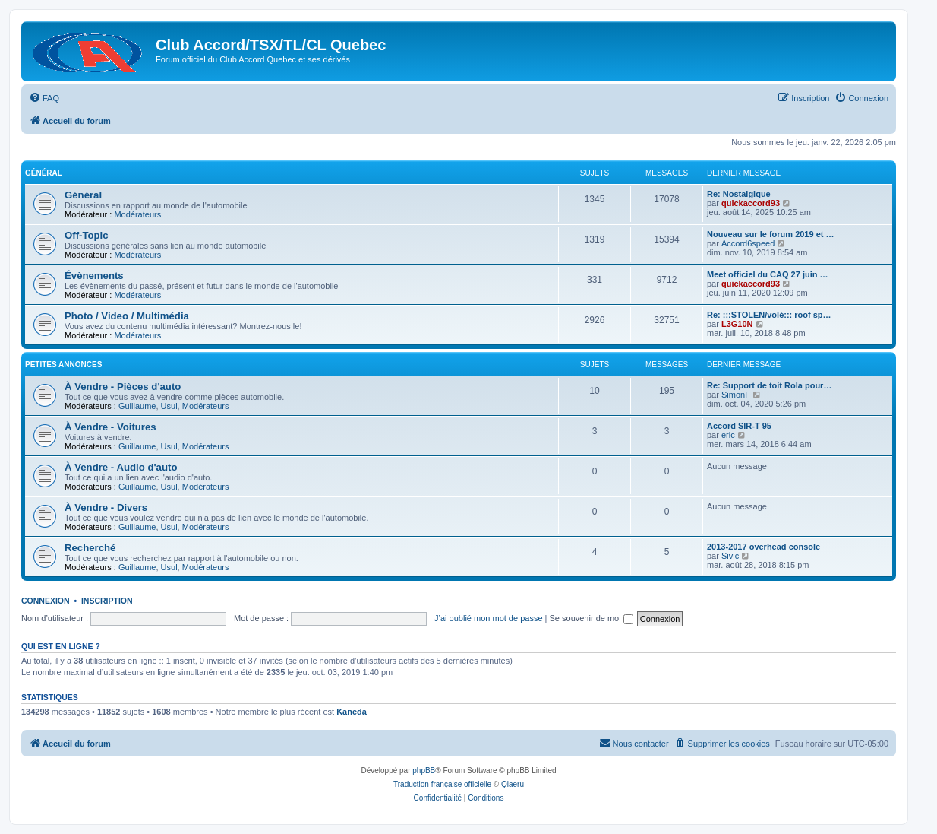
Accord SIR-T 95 (739, 425)
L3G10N (737, 323)
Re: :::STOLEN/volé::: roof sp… (769, 314)
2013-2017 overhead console (763, 546)
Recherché (90, 547)
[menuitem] (44, 98)
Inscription (107, 600)
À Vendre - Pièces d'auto (123, 386)
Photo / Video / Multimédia (127, 316)
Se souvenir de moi (591, 618)
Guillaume (137, 406)
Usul (169, 406)
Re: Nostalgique (739, 193)
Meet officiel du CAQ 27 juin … (767, 274)
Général (43, 173)
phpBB (423, 770)
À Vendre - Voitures (110, 427)
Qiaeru (512, 784)
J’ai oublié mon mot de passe (488, 618)
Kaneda (351, 711)
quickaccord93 (750, 203)
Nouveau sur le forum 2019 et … (770, 234)
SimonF (735, 394)
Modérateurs (137, 214)
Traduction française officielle (442, 784)
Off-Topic (87, 235)
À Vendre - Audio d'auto (121, 467)
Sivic (730, 555)
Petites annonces (63, 364)
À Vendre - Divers (106, 507)
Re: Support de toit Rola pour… (769, 385)
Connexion (45, 600)
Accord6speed (748, 243)
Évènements (94, 275)
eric (728, 434)
